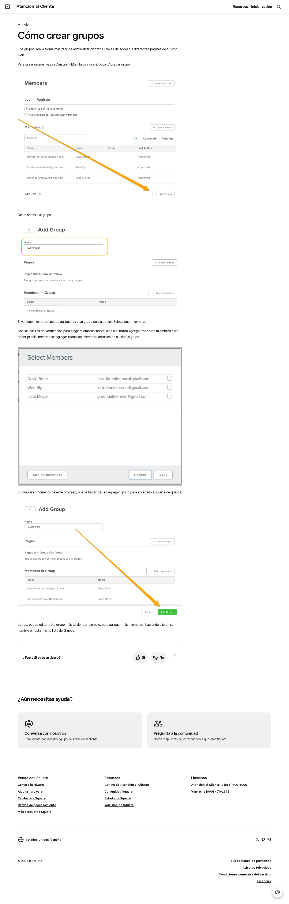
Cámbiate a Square (32, 798)
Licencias (264, 881)
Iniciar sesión (261, 7)
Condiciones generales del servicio (245, 874)
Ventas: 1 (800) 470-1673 (210, 791)
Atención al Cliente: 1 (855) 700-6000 (219, 784)
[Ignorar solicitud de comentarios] (174, 654)
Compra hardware (31, 784)
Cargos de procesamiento (37, 805)
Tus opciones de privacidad (250, 861)
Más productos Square (35, 812)
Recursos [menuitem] (240, 7)
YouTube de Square (119, 805)
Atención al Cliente (35, 6)
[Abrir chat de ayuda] (277, 892)
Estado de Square (118, 798)
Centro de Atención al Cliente (127, 784)
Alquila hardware (30, 791)
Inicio (25, 24)
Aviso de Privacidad (257, 867)
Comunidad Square (119, 791)
